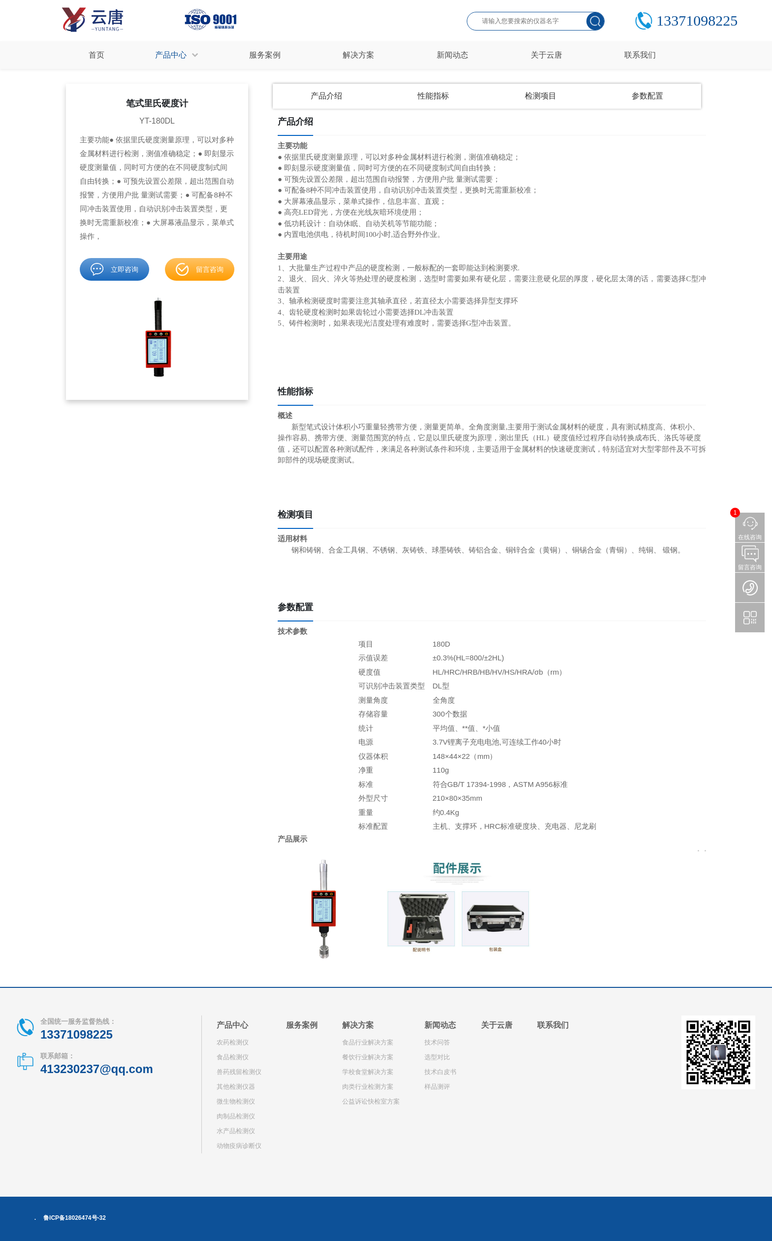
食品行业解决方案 (367, 1042)
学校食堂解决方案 (367, 1072)
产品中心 (232, 1025)
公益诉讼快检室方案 (371, 1101)
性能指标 (433, 96)
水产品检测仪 (236, 1131)
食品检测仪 (233, 1057)
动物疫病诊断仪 (239, 1145)
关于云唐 (497, 1025)
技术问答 (437, 1042)
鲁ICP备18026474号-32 (74, 1217)
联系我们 (553, 1025)
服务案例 (302, 1025)
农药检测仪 (233, 1042)
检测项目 (540, 96)
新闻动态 (440, 1025)
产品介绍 (326, 96)
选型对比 (437, 1057)
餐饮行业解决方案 (367, 1057)
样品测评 (437, 1086)
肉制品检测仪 (236, 1116)
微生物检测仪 (236, 1101)
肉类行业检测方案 (367, 1086)
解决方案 (358, 1025)
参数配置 (647, 96)
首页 (96, 55)
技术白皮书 (440, 1072)
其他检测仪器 (236, 1086)
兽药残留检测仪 (239, 1072)
